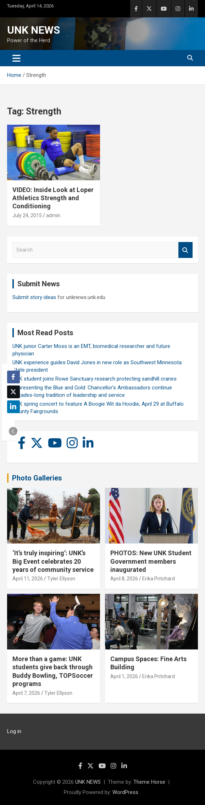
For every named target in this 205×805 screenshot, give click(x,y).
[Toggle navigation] (16, 58)
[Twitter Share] (13, 391)
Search (185, 250)
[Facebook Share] (13, 377)
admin (53, 215)
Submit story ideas (34, 297)
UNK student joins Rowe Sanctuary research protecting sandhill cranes (94, 379)
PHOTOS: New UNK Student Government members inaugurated (151, 561)
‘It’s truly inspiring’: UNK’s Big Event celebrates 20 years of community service (53, 561)
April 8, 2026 (124, 578)
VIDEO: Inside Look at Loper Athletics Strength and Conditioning (53, 198)
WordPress (125, 792)
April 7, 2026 (26, 693)
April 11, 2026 (27, 578)
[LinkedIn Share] (13, 406)
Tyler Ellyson (61, 578)
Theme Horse (149, 782)
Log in (14, 731)
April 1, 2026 (124, 676)
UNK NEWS (33, 30)
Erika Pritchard (158, 578)
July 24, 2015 (27, 215)
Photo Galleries (37, 478)
